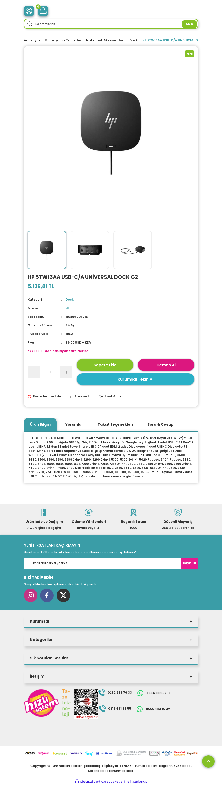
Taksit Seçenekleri (115, 424)
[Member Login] (29, 11)
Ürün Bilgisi (40, 424)
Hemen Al (166, 365)
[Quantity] (50, 372)
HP (68, 308)
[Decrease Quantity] (34, 372)
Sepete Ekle (105, 365)
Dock (70, 299)
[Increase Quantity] (66, 372)
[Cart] (43, 11)
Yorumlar (74, 424)
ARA (189, 24)
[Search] (111, 24)
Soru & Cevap (160, 424)
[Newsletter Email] (111, 563)
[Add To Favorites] (44, 396)
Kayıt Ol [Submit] (189, 563)
